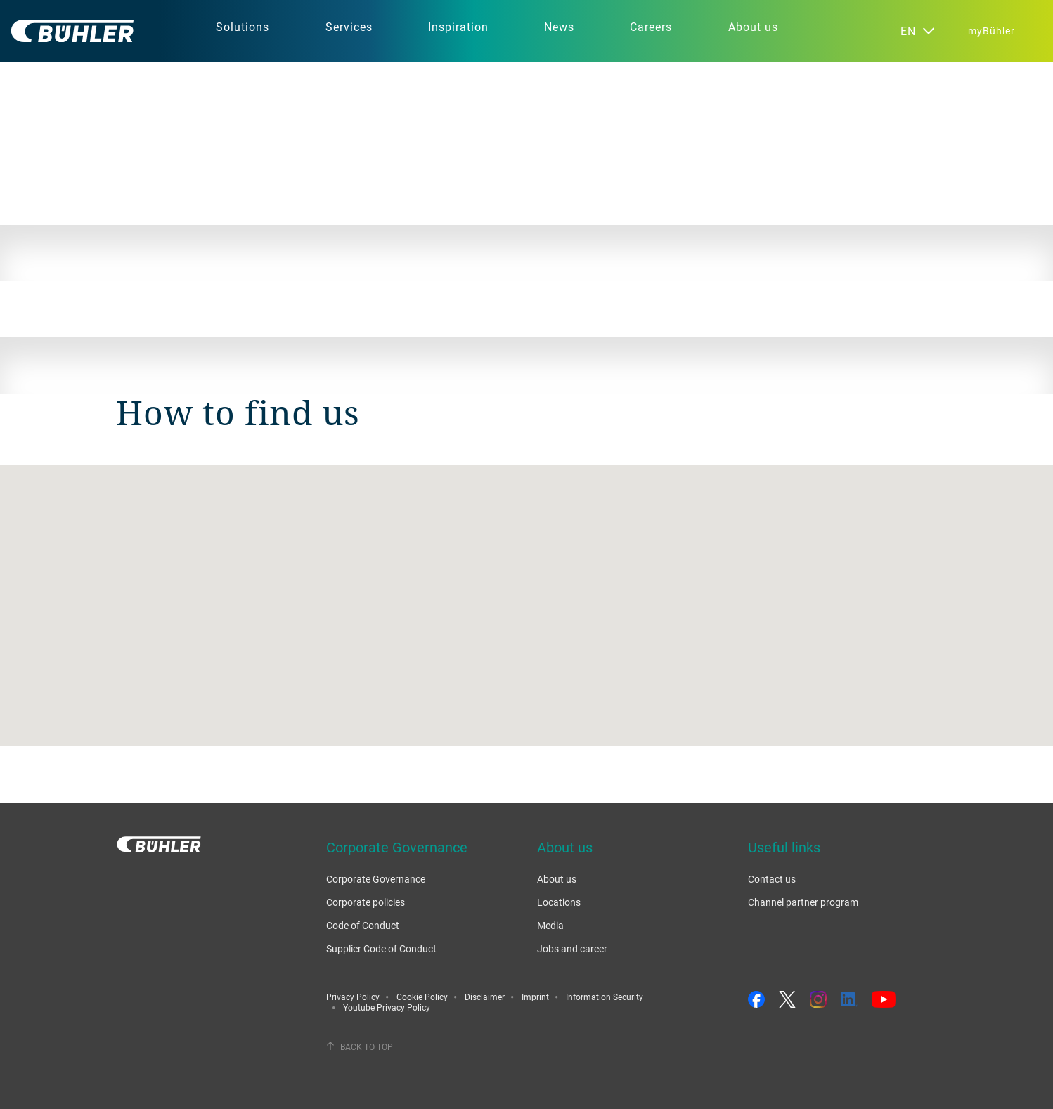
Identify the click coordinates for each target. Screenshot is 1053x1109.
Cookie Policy (422, 996)
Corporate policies (365, 902)
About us (556, 879)
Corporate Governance (375, 879)
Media (550, 925)
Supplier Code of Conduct (381, 948)
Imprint (535, 996)
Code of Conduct (362, 925)
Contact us (772, 879)
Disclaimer (485, 996)
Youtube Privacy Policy (386, 1007)
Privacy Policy (353, 996)
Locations (559, 902)
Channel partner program (803, 902)
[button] (526, 593)
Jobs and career (572, 948)
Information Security (604, 996)
